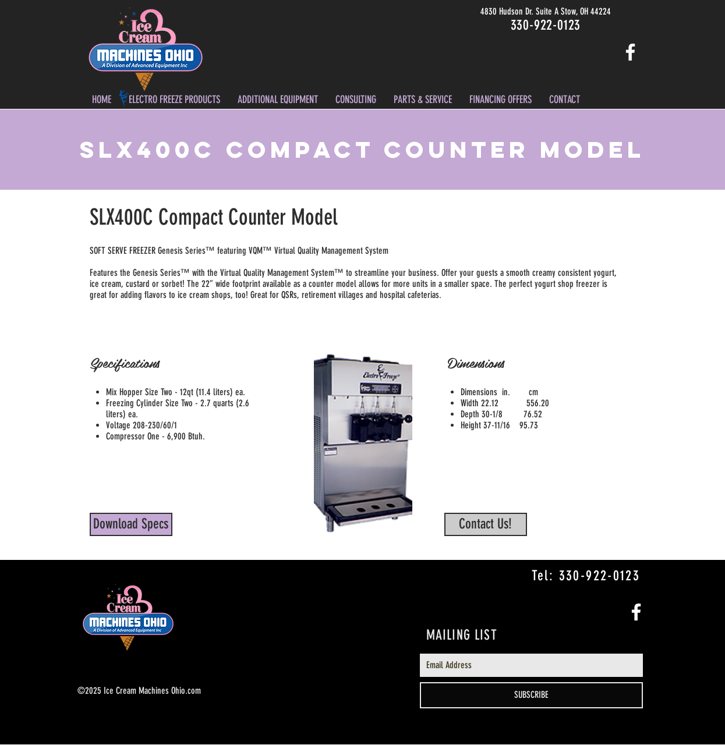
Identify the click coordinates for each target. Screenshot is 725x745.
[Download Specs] (131, 524)
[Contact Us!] (485, 524)
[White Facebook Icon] (630, 52)
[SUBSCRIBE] (531, 695)
